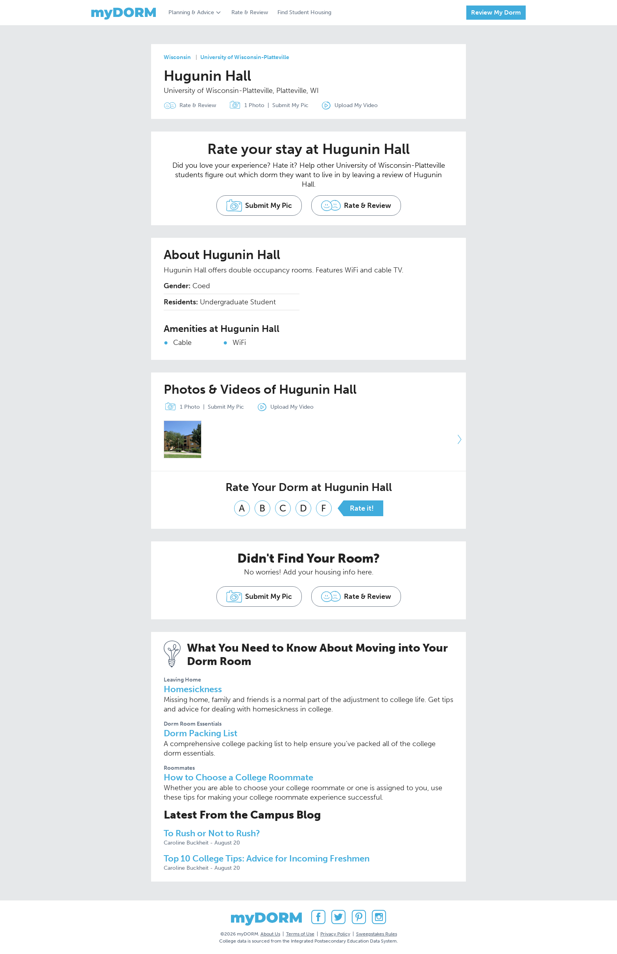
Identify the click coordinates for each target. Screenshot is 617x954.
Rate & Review (249, 12)
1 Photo (244, 105)
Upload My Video (356, 105)
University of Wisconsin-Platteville (244, 57)
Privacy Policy (335, 934)
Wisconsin (177, 57)
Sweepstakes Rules (376, 934)
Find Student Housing (304, 12)
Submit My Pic (290, 105)
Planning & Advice (191, 12)
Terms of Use (300, 934)
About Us (270, 934)
